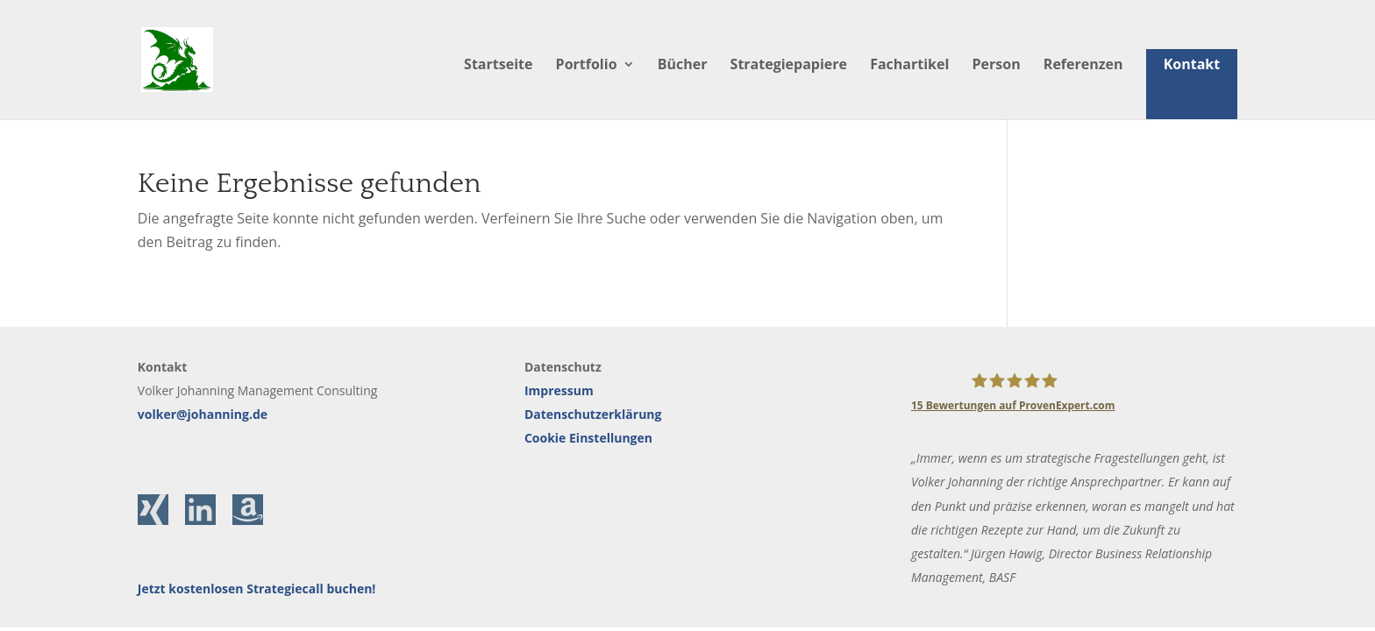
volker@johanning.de (202, 414)
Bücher (683, 66)
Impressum (559, 390)
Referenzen (1083, 66)
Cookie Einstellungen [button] (588, 437)
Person (996, 66)
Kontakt (1192, 64)
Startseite (498, 66)
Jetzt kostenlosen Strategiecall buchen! (257, 588)
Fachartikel (909, 66)
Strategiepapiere (788, 66)
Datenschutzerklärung (593, 414)
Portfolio (586, 66)
